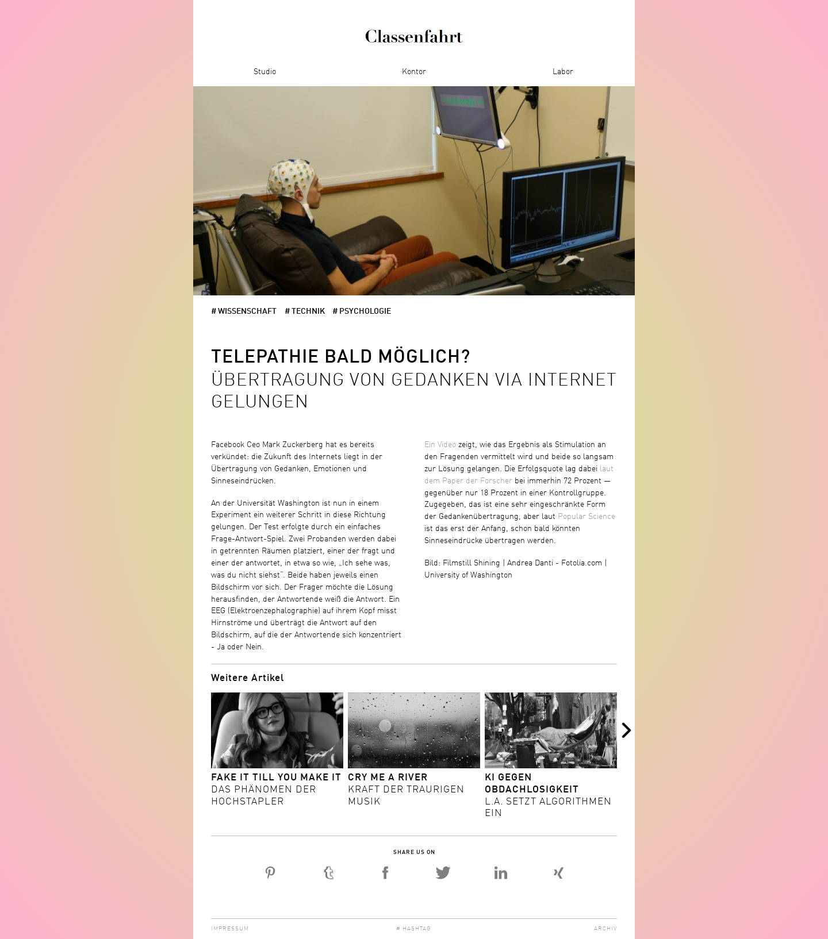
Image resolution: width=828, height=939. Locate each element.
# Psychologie (361, 311)
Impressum (230, 929)
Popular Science (586, 517)
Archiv (605, 929)
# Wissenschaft (244, 311)
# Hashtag (413, 929)
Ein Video (440, 445)
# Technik (305, 311)
